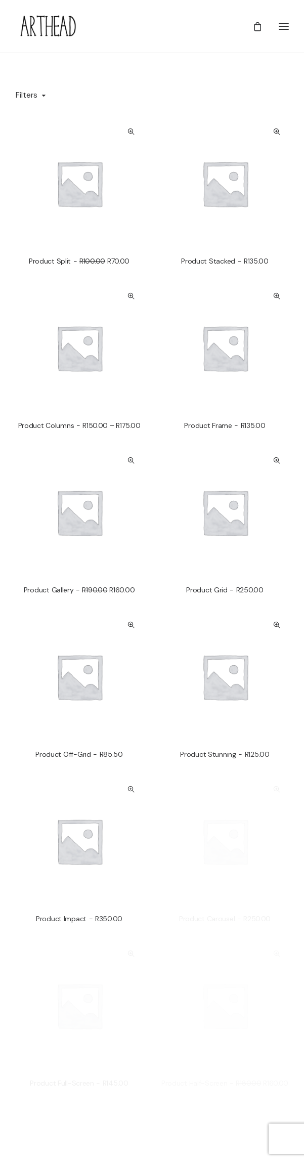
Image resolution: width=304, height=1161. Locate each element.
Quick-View (131, 132)
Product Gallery (79, 589)
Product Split (79, 261)
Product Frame (224, 425)
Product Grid (225, 589)
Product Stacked (225, 261)
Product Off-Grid (79, 754)
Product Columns (79, 425)
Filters (26, 95)
